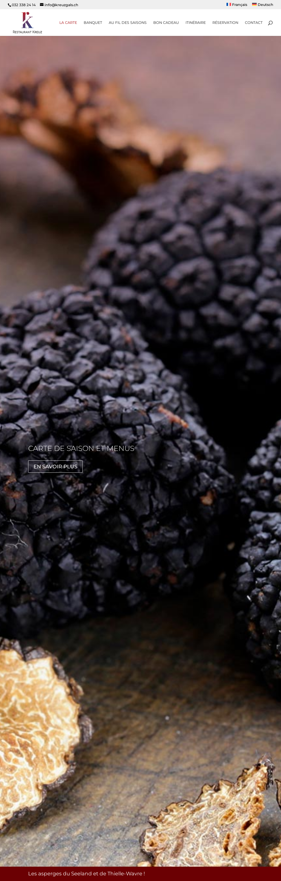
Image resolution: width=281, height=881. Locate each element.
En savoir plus (55, 466)
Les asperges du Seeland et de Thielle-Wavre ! (86, 873)
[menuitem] (236, 6)
